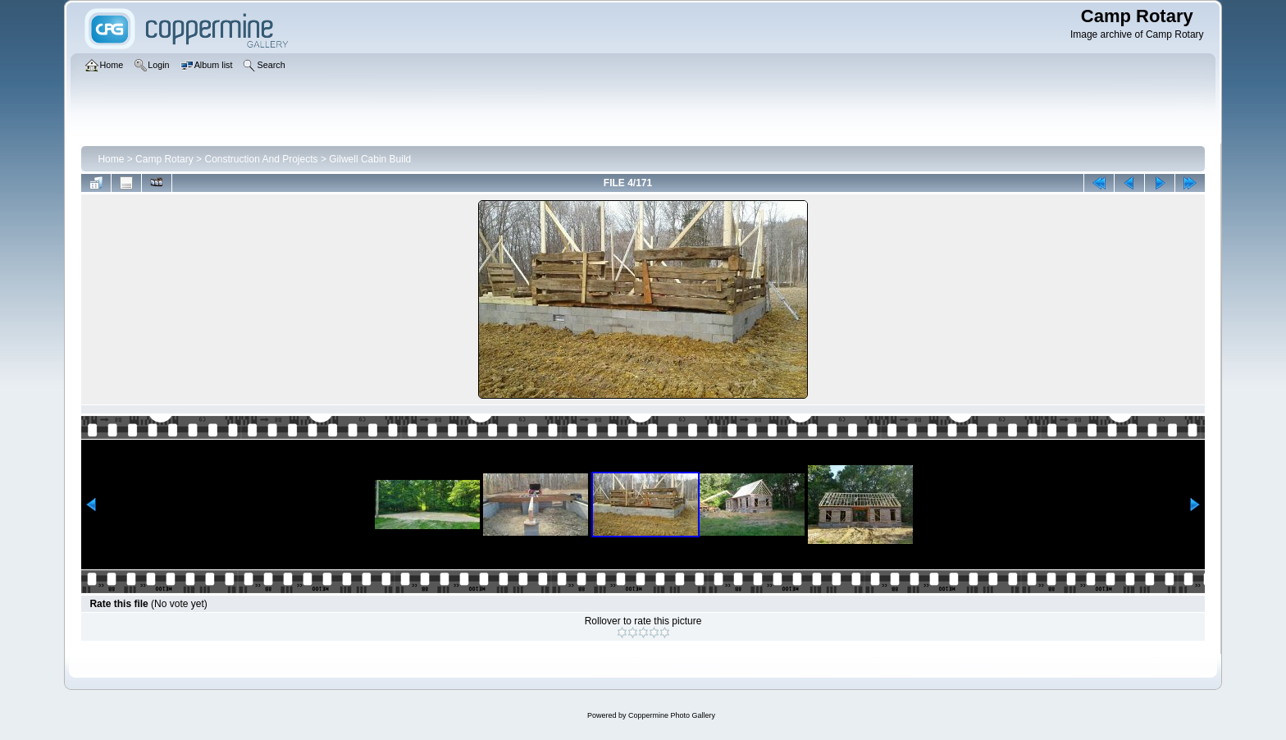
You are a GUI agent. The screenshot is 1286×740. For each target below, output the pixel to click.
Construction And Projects (260, 159)
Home (111, 159)
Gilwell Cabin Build (370, 159)
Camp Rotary (164, 159)
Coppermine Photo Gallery (671, 715)
